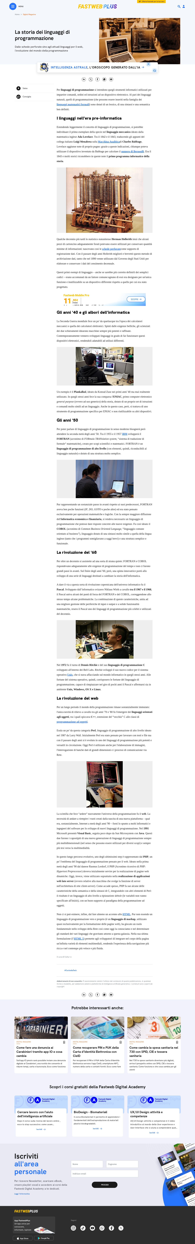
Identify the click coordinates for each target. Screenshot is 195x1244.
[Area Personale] (184, 6)
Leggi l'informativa (22, 1194)
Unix (70, 674)
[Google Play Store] (44, 1238)
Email (111, 79)
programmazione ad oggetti (72, 721)
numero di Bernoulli (132, 151)
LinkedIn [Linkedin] (84, 79)
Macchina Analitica (109, 141)
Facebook (97, 79)
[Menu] (16, 6)
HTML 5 (79, 938)
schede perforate (111, 248)
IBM (124, 434)
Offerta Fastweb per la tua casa (153, 2)
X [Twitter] (91, 79)
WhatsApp (104, 79)
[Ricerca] (179, 6)
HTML (127, 914)
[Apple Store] (22, 1238)
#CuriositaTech (70, 970)
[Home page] (97, 6)
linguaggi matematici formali (73, 104)
